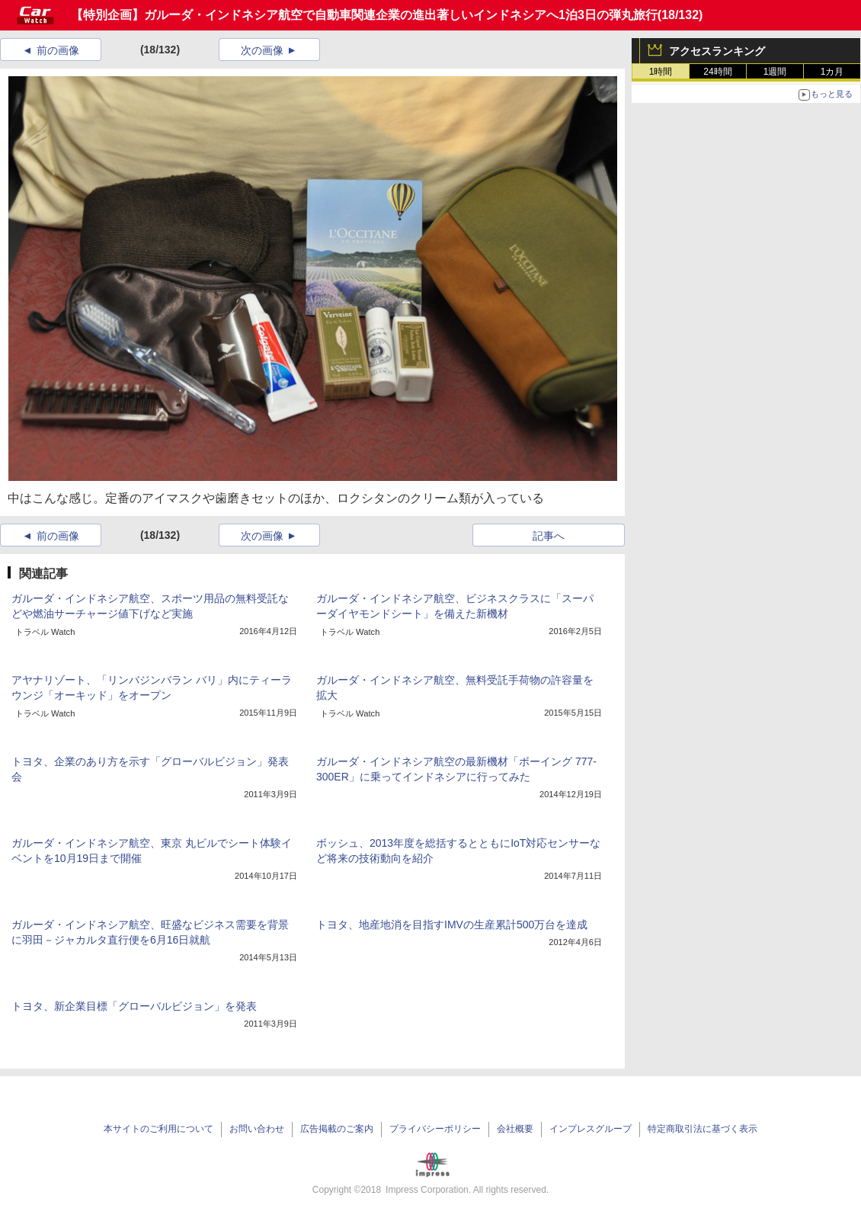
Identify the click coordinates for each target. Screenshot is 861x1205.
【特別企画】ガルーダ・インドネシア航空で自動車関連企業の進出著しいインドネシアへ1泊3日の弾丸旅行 (364, 14)
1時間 (661, 71)
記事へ (549, 536)
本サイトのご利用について (158, 1128)
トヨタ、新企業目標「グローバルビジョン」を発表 (134, 1006)
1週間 (775, 71)
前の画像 (58, 50)
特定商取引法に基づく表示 (702, 1128)
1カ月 (832, 71)
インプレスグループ (590, 1128)
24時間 (717, 71)
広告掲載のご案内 (336, 1128)
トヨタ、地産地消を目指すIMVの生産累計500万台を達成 (451, 924)
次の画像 (262, 50)
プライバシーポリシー (435, 1128)
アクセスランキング (717, 51)
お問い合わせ (256, 1128)
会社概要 (515, 1128)
